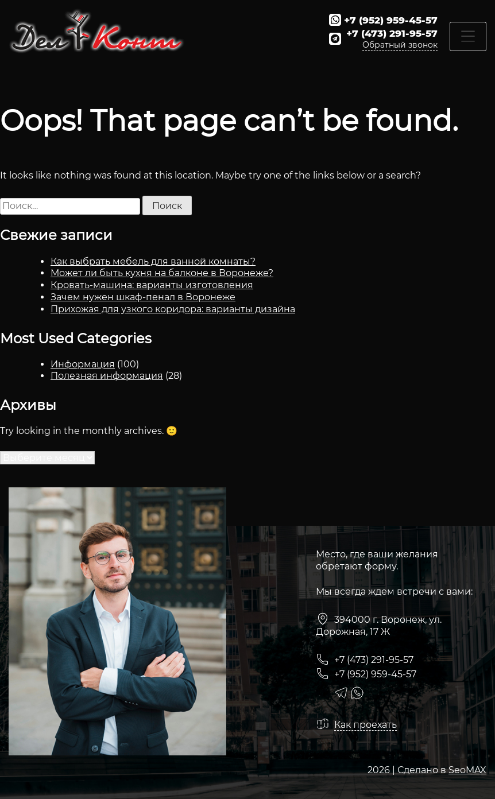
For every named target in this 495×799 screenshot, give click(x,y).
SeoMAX (467, 770)
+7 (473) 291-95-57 (392, 33)
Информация (83, 364)
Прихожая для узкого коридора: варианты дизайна (173, 309)
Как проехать (365, 724)
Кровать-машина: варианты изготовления (152, 285)
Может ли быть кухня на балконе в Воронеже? (162, 272)
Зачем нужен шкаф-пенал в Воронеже (143, 297)
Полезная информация (107, 375)
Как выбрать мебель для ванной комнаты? (153, 261)
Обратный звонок (400, 45)
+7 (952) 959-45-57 (391, 20)
